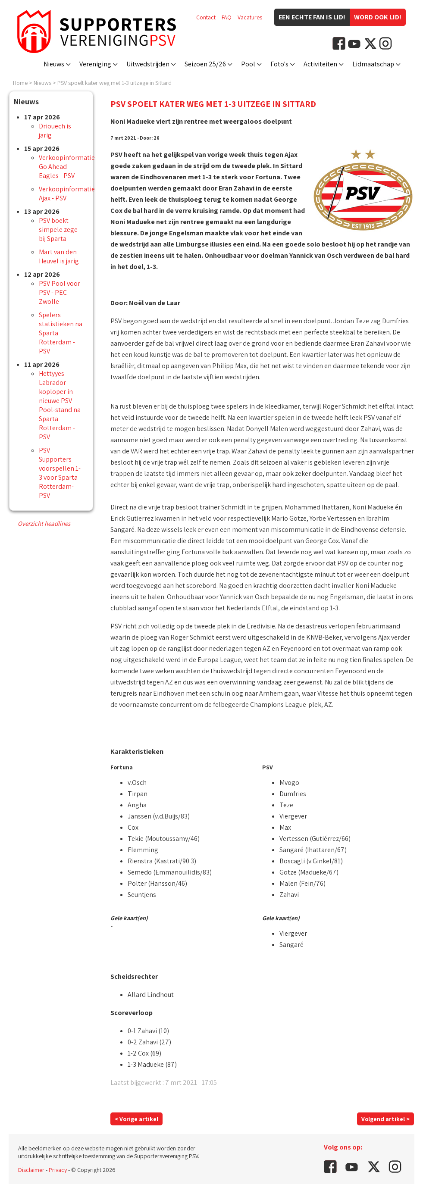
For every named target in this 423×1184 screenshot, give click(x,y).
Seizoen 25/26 (205, 64)
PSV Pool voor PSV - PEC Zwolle (59, 292)
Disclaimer (31, 1170)
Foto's (279, 64)
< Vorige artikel (136, 1119)
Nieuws (54, 64)
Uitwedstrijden (147, 64)
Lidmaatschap (373, 64)
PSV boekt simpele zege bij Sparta (58, 229)
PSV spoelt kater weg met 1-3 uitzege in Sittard (114, 83)
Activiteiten (320, 64)
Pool (248, 64)
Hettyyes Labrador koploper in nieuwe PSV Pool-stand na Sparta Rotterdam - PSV (60, 405)
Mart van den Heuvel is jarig (59, 256)
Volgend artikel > (385, 1119)
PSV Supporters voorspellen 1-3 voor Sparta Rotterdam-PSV (60, 473)
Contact (206, 17)
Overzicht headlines (44, 523)
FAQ (227, 17)
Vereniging (95, 64)
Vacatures (250, 17)
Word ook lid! (377, 17)
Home (20, 83)
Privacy (58, 1170)
